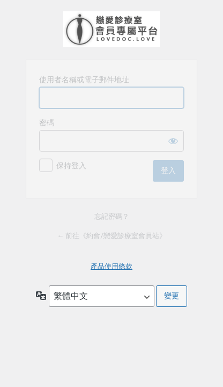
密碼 (46, 122)
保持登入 (71, 165)
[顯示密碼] (173, 141)
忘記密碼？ (111, 216)
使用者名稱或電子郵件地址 (84, 79)
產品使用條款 (111, 266)
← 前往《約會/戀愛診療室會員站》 (111, 236)
